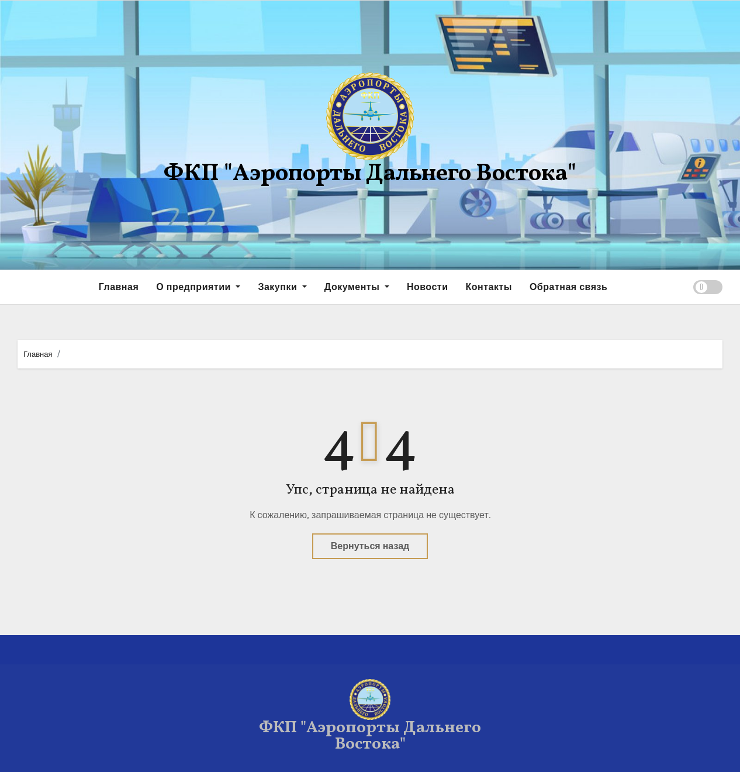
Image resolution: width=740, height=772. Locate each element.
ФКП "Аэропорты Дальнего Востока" (370, 174)
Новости (427, 286)
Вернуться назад (370, 546)
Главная (119, 286)
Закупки (282, 286)
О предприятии (198, 286)
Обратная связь (568, 286)
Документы (356, 286)
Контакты (488, 286)
